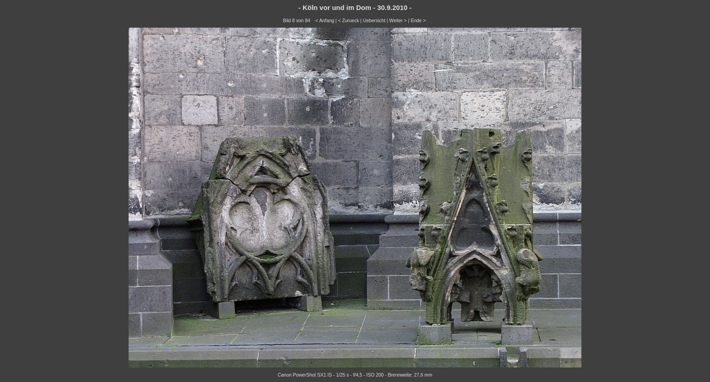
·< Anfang (324, 20)
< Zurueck (348, 20)
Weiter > (398, 20)
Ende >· (419, 20)
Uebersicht (374, 20)
